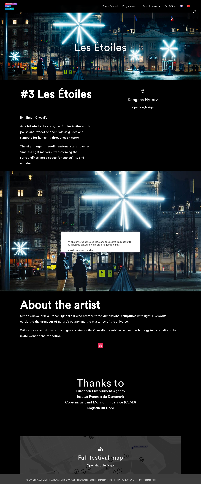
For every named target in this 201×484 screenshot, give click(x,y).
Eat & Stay (170, 6)
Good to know (150, 6)
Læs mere (95, 255)
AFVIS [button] (109, 265)
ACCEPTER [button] (95, 265)
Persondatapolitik (148, 480)
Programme (128, 6)
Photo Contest (110, 6)
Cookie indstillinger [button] (78, 255)
